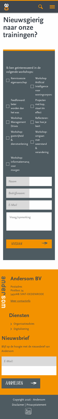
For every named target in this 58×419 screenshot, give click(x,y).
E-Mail (14, 205)
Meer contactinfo (20, 301)
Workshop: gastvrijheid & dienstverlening (17, 138)
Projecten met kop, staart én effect (40, 106)
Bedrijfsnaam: (18, 193)
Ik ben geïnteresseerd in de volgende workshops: (23, 70)
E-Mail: (8, 361)
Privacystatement (36, 404)
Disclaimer (18, 404)
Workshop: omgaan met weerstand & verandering (42, 142)
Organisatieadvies (24, 323)
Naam (14, 181)
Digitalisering (21, 329)
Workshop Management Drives (17, 122)
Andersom (39, 399)
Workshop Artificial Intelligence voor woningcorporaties (42, 86)
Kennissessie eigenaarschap (17, 80)
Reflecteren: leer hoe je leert (41, 122)
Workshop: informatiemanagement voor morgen (17, 163)
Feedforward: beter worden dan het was (17, 106)
